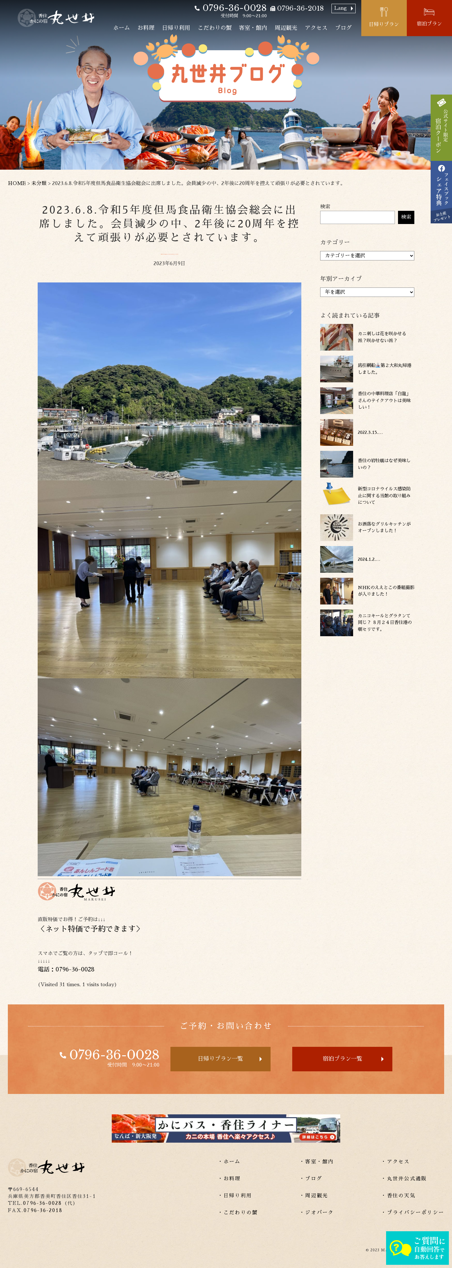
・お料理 (229, 1178)
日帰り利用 (176, 28)
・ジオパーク (316, 1212)
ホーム (121, 28)
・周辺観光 (313, 1195)
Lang (340, 8)
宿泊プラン (429, 23)
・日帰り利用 (235, 1195)
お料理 (145, 28)
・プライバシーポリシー (412, 1212)
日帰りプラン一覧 (220, 1059)
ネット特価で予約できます (90, 929)
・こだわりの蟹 (238, 1212)
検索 (325, 206)
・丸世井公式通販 (404, 1178)
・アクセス (395, 1161)
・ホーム (229, 1161)
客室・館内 (253, 28)
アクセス (316, 28)
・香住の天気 (398, 1195)
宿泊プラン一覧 (342, 1059)
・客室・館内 (316, 1161)
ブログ (343, 28)
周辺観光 (286, 28)
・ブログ (310, 1178)
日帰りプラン (384, 24)
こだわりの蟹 (215, 28)
